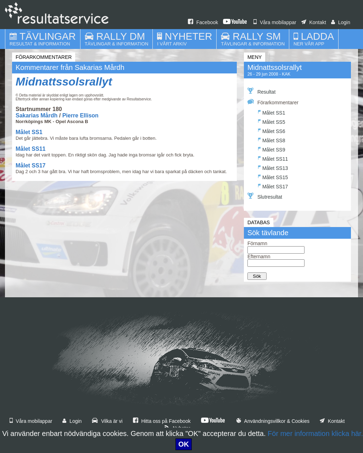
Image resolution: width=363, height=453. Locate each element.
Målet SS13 (273, 167)
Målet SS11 (30, 149)
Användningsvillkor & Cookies (272, 421)
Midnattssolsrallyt (64, 81)
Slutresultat (264, 196)
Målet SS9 (271, 149)
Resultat (261, 91)
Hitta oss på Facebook (162, 421)
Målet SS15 (273, 176)
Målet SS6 (271, 130)
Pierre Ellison (80, 115)
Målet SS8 (271, 139)
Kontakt (313, 22)
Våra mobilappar (274, 22)
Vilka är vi (107, 421)
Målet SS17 (30, 165)
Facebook (203, 22)
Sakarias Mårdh (36, 115)
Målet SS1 (29, 132)
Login (340, 22)
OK (183, 444)
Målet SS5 (271, 121)
